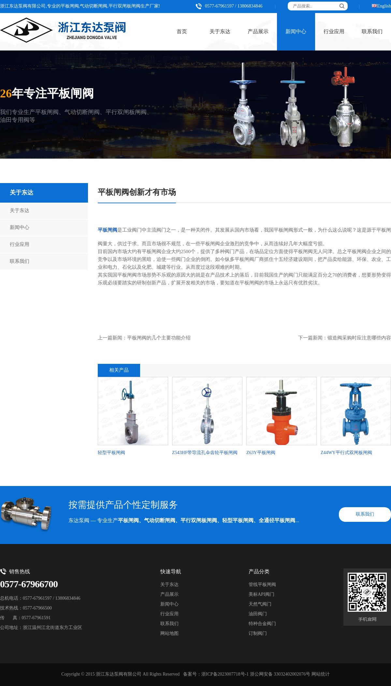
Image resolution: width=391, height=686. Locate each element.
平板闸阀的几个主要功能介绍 (159, 338)
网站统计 (320, 674)
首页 (182, 32)
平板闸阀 (107, 230)
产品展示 (258, 32)
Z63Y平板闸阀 (260, 452)
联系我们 (19, 261)
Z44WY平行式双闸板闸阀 (346, 452)
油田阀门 (258, 614)
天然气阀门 (260, 604)
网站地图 (169, 633)
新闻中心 (295, 32)
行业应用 (334, 32)
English (384, 6)
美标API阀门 (261, 594)
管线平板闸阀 (262, 584)
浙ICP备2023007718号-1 (225, 674)
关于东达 (220, 32)
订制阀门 (258, 633)
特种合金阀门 (262, 624)
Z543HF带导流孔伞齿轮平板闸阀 (205, 452)
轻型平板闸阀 (111, 452)
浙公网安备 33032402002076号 (280, 674)
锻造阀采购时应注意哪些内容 (359, 338)
